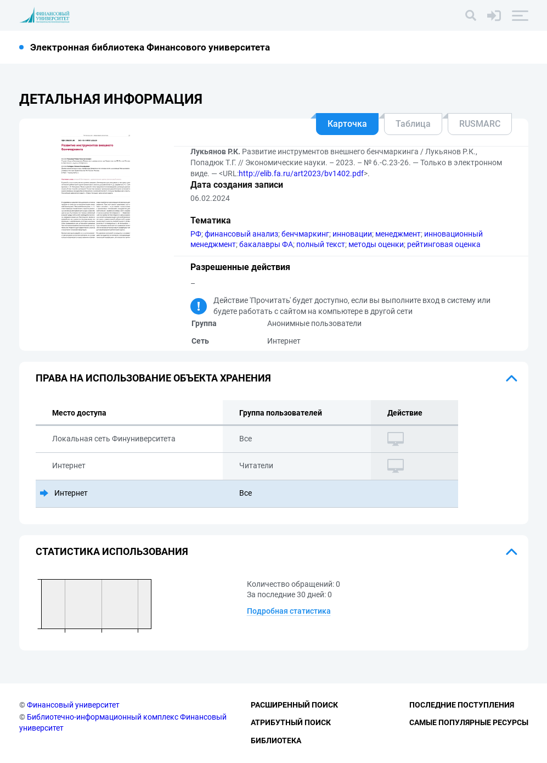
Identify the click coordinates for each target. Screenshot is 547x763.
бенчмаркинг (305, 233)
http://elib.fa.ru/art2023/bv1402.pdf (301, 173)
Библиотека (276, 740)
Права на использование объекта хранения (153, 378)
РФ (195, 233)
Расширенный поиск (294, 704)
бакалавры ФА (266, 244)
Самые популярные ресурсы (468, 722)
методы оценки (376, 244)
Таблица (413, 124)
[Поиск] (470, 15)
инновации (352, 233)
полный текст (320, 244)
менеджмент (398, 233)
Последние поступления (461, 704)
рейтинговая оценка (444, 244)
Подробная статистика (289, 611)
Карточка (347, 124)
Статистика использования (112, 551)
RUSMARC (479, 124)
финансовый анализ (241, 233)
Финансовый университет (73, 704)
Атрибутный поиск (291, 722)
